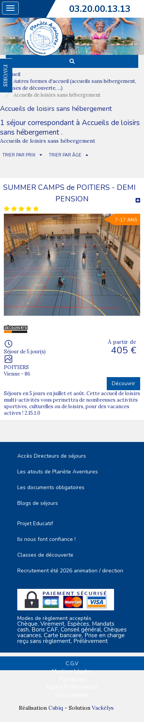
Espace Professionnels (72, 687)
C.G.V (72, 663)
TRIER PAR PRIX (18, 155)
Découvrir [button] (123, 383)
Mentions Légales (72, 671)
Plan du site (72, 679)
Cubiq (55, 707)
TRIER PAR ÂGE (65, 155)
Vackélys (103, 707)
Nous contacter (72, 695)
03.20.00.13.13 (100, 9)
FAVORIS (5, 75)
